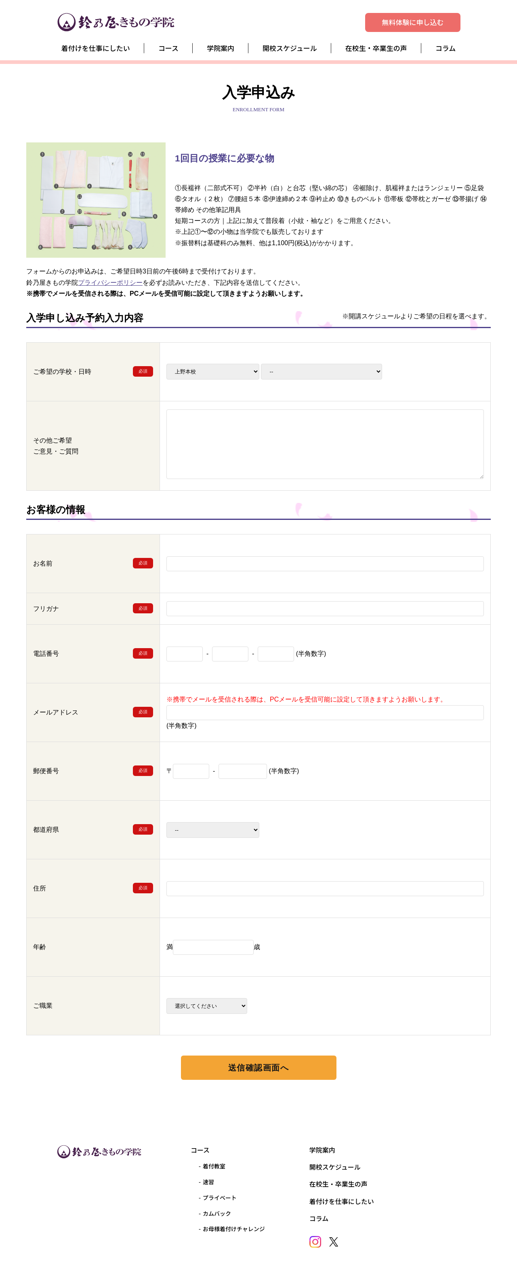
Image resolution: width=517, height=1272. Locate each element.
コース (168, 48)
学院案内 (220, 48)
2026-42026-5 (321, 371)
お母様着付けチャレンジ (234, 1229)
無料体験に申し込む (413, 22)
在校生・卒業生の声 (376, 48)
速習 (208, 1182)
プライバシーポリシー (110, 282)
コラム (445, 48)
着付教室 (214, 1166)
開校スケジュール (290, 48)
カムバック (217, 1213)
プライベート (220, 1198)
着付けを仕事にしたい (95, 48)
